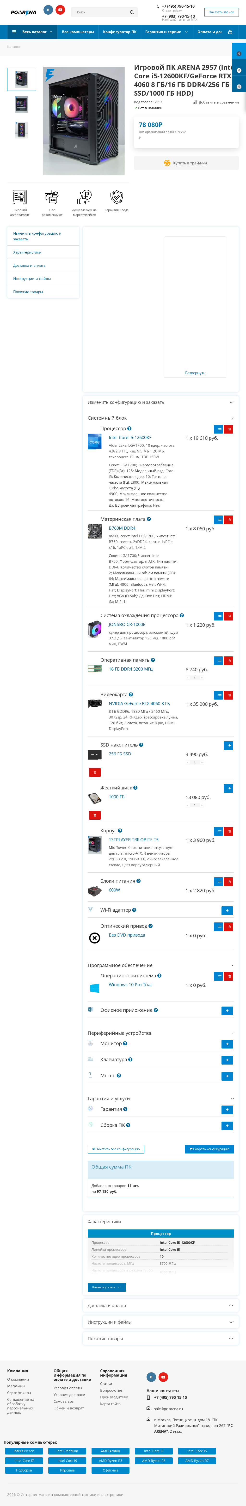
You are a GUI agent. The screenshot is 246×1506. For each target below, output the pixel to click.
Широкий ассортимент (19, 212)
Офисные (110, 1470)
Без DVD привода (127, 935)
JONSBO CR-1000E (127, 624)
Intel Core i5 (197, 1451)
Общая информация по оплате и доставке (72, 1375)
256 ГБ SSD (120, 754)
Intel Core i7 (24, 1460)
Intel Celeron (24, 1451)
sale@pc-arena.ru (168, 1408)
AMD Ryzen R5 (154, 1460)
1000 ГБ (116, 796)
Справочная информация (113, 1373)
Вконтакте (48, 10)
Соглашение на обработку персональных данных (20, 1406)
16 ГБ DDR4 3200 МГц (131, 669)
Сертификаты (19, 1392)
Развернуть (195, 373)
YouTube (60, 10)
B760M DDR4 (122, 528)
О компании (18, 1379)
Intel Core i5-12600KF (130, 437)
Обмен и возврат (69, 1408)
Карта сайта (110, 1403)
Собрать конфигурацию (209, 1149)
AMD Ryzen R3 (110, 1460)
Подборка (24, 1470)
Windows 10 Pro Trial (130, 984)
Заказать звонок (221, 12)
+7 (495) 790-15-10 (178, 6)
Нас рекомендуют (52, 212)
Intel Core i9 (67, 1460)
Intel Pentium (67, 1451)
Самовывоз (64, 1401)
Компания (17, 1370)
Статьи (106, 1383)
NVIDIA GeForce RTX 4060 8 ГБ (139, 703)
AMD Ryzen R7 (197, 1460)
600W (114, 890)
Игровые (67, 1470)
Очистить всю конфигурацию (116, 1149)
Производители (114, 1397)
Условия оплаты (68, 1387)
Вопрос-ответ (112, 1390)
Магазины (16, 1386)
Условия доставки (69, 1394)
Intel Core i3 (154, 1451)
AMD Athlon (110, 1451)
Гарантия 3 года (117, 210)
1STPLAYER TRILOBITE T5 (134, 839)
